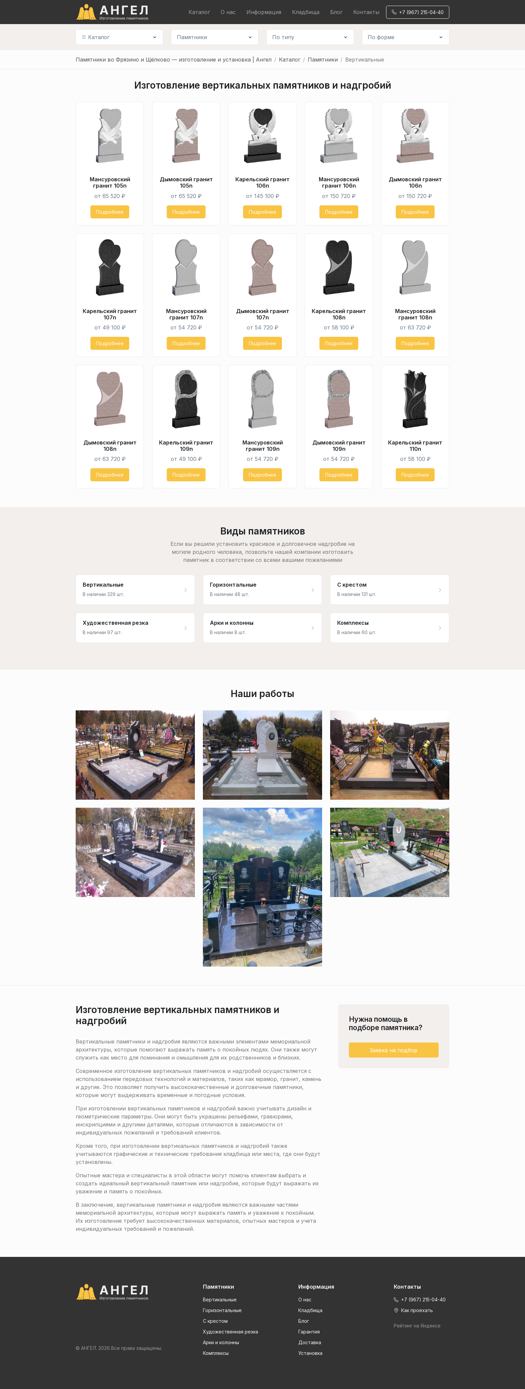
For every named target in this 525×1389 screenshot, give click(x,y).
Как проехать (413, 1310)
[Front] (119, 1292)
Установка (310, 1353)
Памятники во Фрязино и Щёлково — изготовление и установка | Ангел (174, 59)
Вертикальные (220, 1299)
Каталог (199, 12)
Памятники (192, 37)
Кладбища (305, 12)
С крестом (215, 1321)
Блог (336, 12)
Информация (263, 12)
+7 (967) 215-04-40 (418, 12)
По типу (283, 37)
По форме (381, 37)
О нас (228, 12)
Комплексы (216, 1353)
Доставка (309, 1342)
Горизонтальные (222, 1310)
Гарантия (309, 1331)
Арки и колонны (221, 1342)
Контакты (366, 12)
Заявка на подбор (394, 1050)
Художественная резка (230, 1331)
